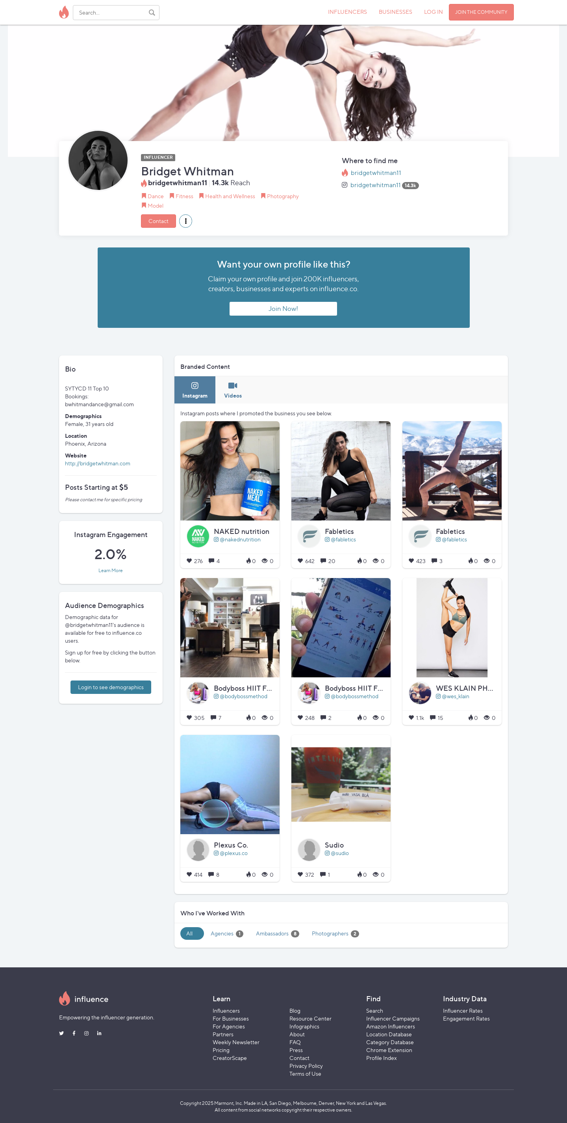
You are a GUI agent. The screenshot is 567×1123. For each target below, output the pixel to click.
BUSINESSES (395, 11)
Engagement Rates (466, 1018)
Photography (283, 196)
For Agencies (229, 1026)
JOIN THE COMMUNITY (481, 12)
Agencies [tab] (227, 933)
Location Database (389, 1034)
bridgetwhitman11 (376, 173)
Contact (158, 221)
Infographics (304, 1026)
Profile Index (381, 1057)
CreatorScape (230, 1057)
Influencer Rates (463, 1010)
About (297, 1034)
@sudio (337, 853)
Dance (156, 196)
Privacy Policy (306, 1065)
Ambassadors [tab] (277, 933)
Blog (294, 1010)
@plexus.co (231, 853)
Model (155, 205)
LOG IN (433, 11)
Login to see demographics (111, 687)
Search (374, 1010)
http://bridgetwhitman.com (97, 463)
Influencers (226, 1010)
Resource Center (310, 1018)
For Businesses (231, 1018)
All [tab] (189, 933)
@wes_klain (452, 696)
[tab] (194, 389)
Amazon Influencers (390, 1026)
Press (296, 1050)
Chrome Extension (389, 1050)
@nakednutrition (237, 539)
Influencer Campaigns (393, 1018)
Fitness (184, 196)
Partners (223, 1034)
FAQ (295, 1042)
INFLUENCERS (347, 11)
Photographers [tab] (335, 933)
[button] (185, 221)
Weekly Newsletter (236, 1042)
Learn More (110, 570)
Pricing (221, 1050)
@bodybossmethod (240, 696)
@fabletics (340, 539)
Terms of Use (305, 1073)
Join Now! (283, 308)
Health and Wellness (230, 196)
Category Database (390, 1042)
